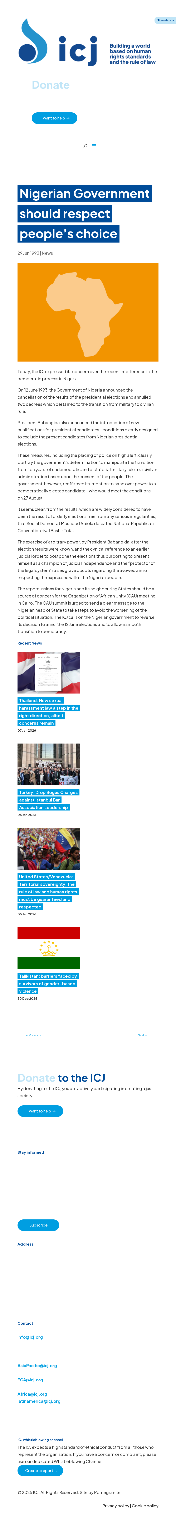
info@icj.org (30, 1337)
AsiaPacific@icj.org (37, 1365)
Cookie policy (145, 1505)
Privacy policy (115, 1505)
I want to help (53, 118)
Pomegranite (107, 1492)
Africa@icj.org (32, 1393)
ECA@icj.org (30, 1379)
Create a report (39, 1470)
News (47, 253)
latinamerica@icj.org (39, 1401)
